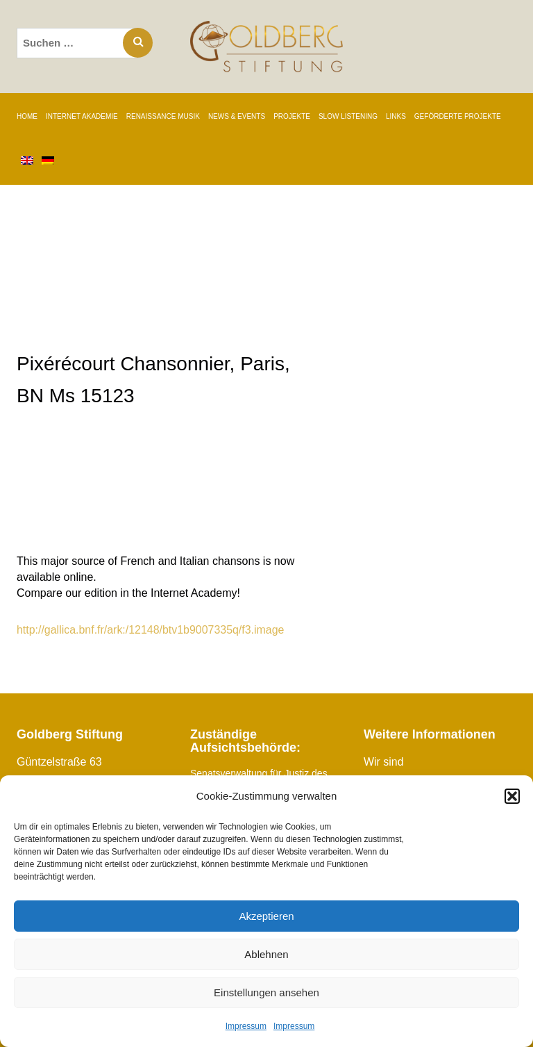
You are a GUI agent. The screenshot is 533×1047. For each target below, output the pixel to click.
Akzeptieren (266, 916)
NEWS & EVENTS (236, 116)
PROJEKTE (291, 116)
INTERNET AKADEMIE (82, 116)
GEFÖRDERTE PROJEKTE (457, 116)
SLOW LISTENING (348, 116)
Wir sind (384, 762)
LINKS (396, 116)
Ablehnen (266, 954)
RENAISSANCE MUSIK (163, 116)
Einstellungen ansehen (266, 992)
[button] (512, 796)
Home (27, 116)
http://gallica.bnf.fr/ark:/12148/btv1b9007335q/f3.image (151, 630)
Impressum (246, 1026)
